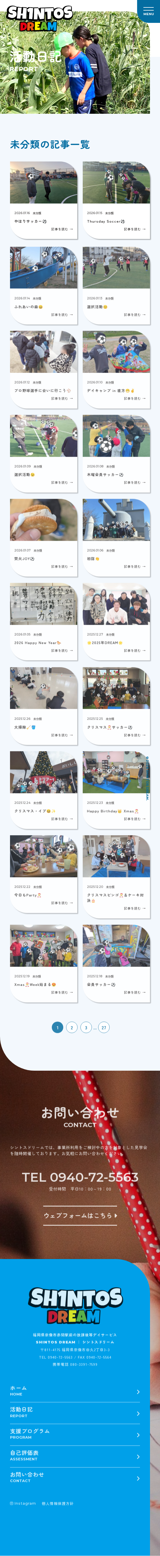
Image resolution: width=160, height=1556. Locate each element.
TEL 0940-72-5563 (80, 1180)
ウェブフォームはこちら (80, 1218)
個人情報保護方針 (58, 1507)
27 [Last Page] (104, 1030)
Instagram (23, 1507)
